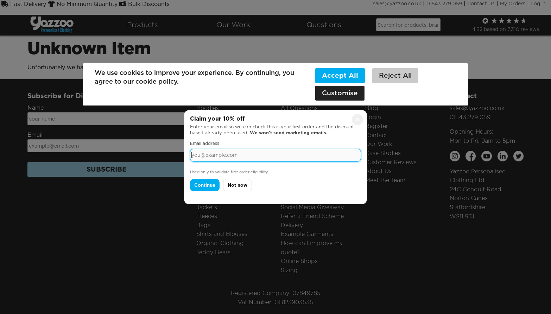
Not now (237, 185)
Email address (204, 143)
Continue (204, 185)
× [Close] (357, 119)
